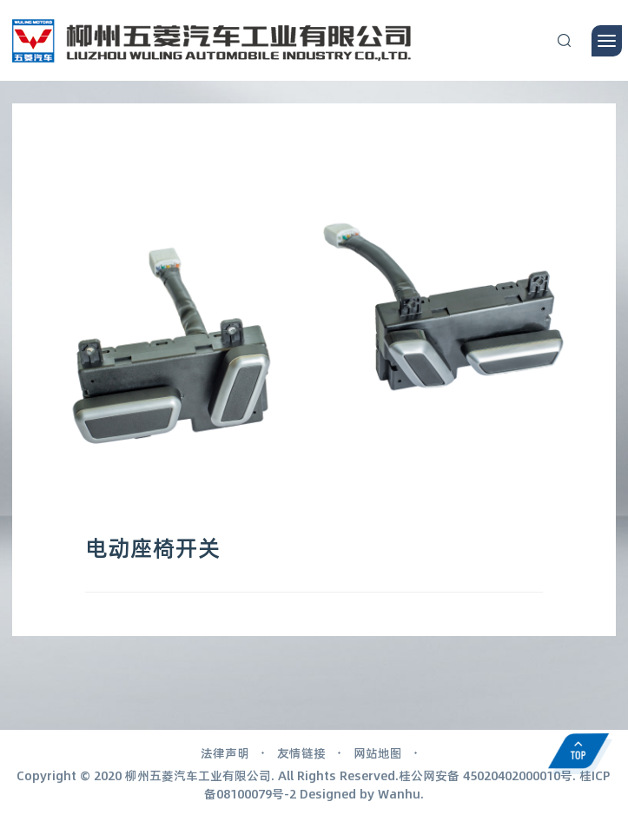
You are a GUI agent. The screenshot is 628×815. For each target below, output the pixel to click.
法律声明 (225, 752)
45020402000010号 (517, 775)
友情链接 (301, 752)
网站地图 (378, 752)
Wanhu (399, 793)
